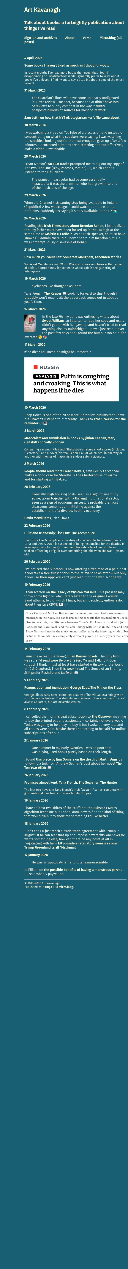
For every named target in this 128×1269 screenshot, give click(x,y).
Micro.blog (66, 887)
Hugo (48, 887)
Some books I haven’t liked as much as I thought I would (67, 65)
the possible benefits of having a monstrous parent (83, 870)
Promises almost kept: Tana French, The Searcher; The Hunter (70, 782)
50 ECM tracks (58, 164)
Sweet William (53, 321)
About (70, 38)
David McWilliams (37, 518)
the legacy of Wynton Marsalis (73, 592)
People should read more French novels (54, 471)
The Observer (102, 716)
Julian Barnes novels (82, 656)
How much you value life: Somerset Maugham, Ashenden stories (72, 257)
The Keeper (52, 293)
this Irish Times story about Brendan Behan (70, 226)
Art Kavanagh (42, 9)
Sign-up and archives (40, 38)
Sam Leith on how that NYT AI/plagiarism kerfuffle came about (71, 118)
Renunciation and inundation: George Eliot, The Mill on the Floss (73, 688)
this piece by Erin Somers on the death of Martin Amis (77, 759)
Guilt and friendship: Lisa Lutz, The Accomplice (59, 533)
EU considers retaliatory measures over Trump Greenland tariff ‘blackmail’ (71, 845)
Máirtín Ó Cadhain (58, 234)
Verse (87, 38)
